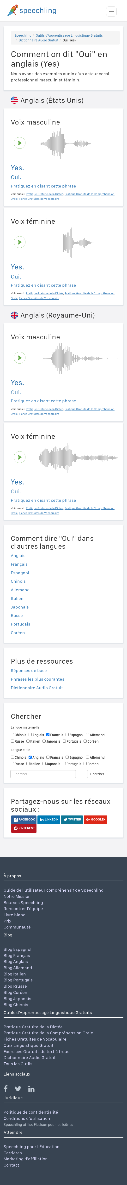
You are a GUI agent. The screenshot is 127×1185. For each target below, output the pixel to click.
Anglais (18, 555)
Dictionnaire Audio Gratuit (38, 40)
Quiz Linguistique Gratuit (29, 1045)
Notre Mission (17, 896)
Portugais (20, 624)
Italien (17, 598)
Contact (11, 1165)
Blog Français (17, 955)
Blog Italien (15, 973)
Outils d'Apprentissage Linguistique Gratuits (69, 35)
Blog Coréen (15, 992)
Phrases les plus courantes (37, 679)
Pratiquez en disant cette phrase (43, 185)
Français (19, 564)
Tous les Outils (18, 1063)
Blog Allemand (18, 967)
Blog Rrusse (15, 986)
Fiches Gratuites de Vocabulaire (35, 1039)
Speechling (22, 35)
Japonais (20, 607)
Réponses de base (29, 670)
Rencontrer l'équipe (23, 908)
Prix (7, 920)
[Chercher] (43, 774)
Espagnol (20, 572)
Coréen (18, 632)
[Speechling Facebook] (9, 1089)
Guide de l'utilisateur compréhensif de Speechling (53, 890)
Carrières (13, 1152)
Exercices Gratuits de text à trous (36, 1051)
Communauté (17, 926)
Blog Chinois (16, 1004)
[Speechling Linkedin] (34, 1089)
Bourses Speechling (23, 902)
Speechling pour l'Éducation (32, 1146)
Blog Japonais (17, 998)
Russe (17, 615)
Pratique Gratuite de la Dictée (33, 1026)
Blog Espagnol (17, 949)
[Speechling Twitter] (21, 1089)
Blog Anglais (16, 961)
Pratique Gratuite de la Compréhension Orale (48, 1032)
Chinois (18, 581)
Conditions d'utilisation (27, 1118)
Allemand (20, 589)
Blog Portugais (18, 979)
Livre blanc (14, 914)
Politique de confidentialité (31, 1112)
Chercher (97, 774)
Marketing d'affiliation (26, 1158)
